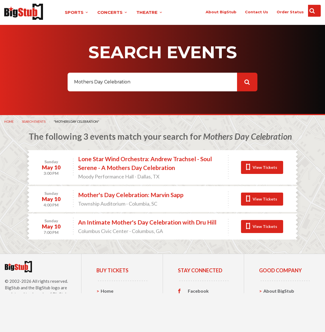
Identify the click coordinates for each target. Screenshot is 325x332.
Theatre (109, 317)
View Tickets (265, 167)
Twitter (196, 299)
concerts (100, 12)
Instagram (198, 308)
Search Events (34, 121)
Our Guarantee (279, 317)
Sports (108, 299)
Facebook (198, 290)
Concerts (110, 308)
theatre (137, 12)
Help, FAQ (274, 308)
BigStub (12, 287)
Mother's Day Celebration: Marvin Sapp (131, 194)
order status (277, 12)
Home (9, 121)
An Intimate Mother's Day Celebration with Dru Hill (147, 222)
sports (65, 12)
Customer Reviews (207, 317)
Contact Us (275, 299)
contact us (243, 12)
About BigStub (208, 12)
